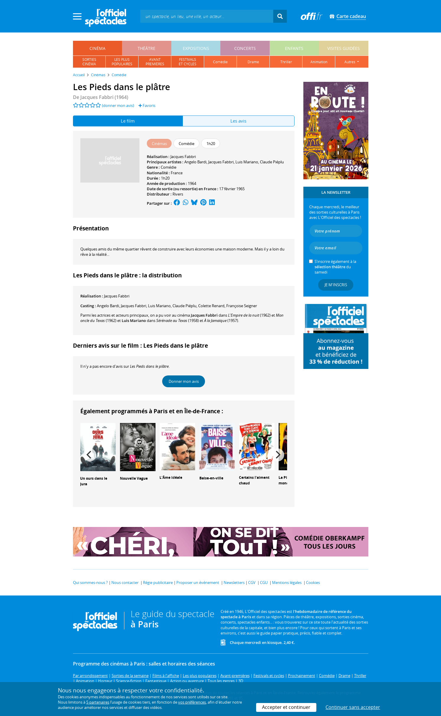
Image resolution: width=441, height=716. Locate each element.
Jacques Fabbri (183, 156)
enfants (294, 48)
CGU (264, 582)
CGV (252, 582)
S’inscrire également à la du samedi (335, 267)
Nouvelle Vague (134, 478)
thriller (286, 61)
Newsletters (234, 582)
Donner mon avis (184, 381)
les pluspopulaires (122, 61)
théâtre (146, 48)
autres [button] (350, 61)
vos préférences (192, 702)
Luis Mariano (246, 162)
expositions (196, 48)
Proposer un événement (197, 582)
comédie (220, 61)
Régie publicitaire (158, 582)
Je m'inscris (336, 284)
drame (253, 61)
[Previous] (89, 454)
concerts (245, 48)
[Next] (277, 454)
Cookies (313, 582)
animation (318, 61)
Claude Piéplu (272, 162)
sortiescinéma (89, 61)
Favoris (147, 105)
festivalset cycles (187, 61)
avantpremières (155, 61)
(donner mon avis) (118, 105)
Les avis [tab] (238, 121)
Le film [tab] (128, 121)
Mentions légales (287, 582)
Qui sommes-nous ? (90, 582)
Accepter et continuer (286, 707)
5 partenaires (97, 702)
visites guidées (343, 48)
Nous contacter (125, 582)
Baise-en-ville (211, 478)
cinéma (97, 48)
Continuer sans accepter (353, 707)
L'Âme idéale (171, 477)
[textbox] (206, 16)
